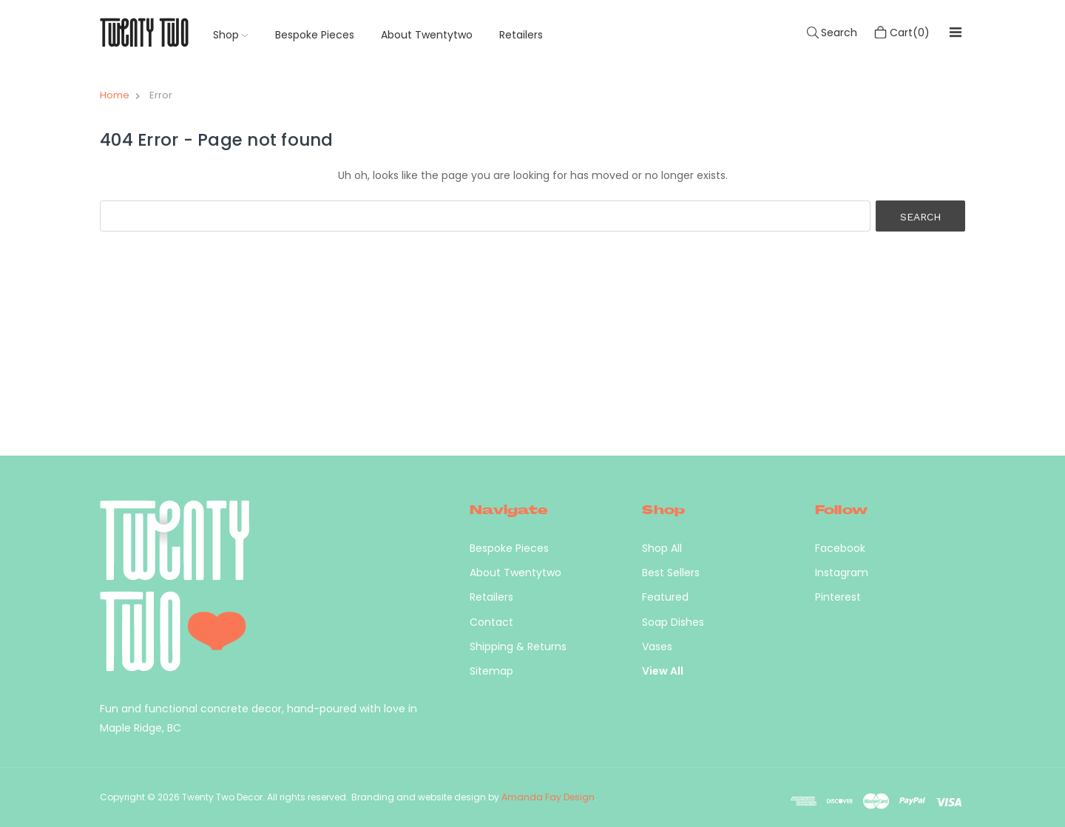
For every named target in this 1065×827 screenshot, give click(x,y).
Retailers (521, 34)
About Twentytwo (427, 34)
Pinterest (838, 597)
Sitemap (491, 671)
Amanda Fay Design (548, 797)
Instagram (841, 572)
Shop (230, 34)
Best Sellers (671, 572)
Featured (665, 597)
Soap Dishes (673, 622)
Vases (657, 646)
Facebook (840, 548)
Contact (491, 622)
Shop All (662, 548)
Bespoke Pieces (314, 34)
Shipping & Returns (518, 646)
